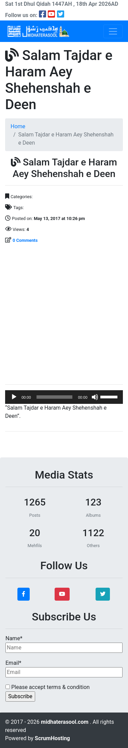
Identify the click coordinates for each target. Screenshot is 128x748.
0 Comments (25, 240)
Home (18, 126)
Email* (64, 668)
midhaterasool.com (65, 722)
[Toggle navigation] (113, 31)
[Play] (14, 397)
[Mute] (94, 397)
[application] (64, 397)
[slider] (55, 397)
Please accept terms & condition (47, 687)
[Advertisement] (64, 315)
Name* (64, 644)
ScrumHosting (52, 738)
